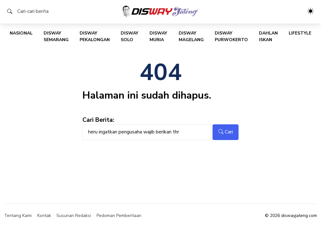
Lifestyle (300, 33)
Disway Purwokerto (231, 36)
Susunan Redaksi (73, 216)
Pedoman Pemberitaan (119, 216)
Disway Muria (158, 36)
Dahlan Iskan (268, 36)
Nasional (21, 33)
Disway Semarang (56, 36)
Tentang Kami (18, 216)
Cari (225, 131)
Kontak (44, 216)
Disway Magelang (191, 36)
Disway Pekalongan (95, 36)
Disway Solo (129, 36)
